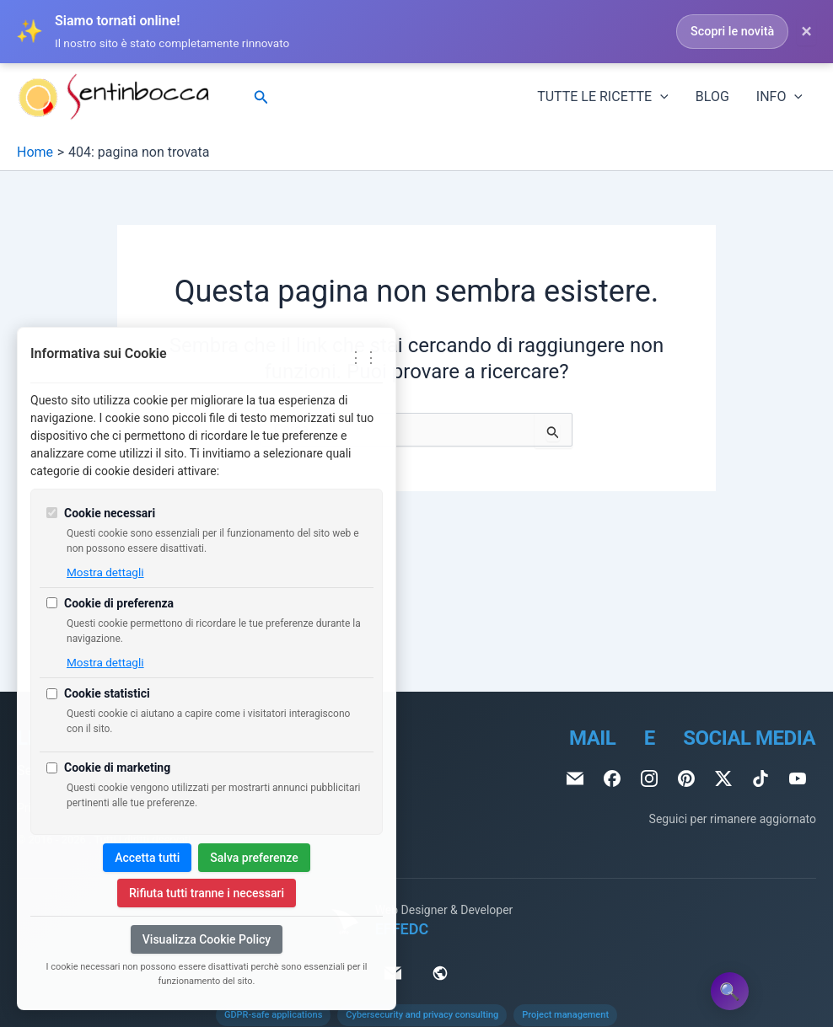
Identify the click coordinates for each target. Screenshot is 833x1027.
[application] (660, 97)
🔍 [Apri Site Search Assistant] (729, 992)
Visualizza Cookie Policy (206, 939)
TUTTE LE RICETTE (603, 97)
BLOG (712, 96)
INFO (779, 97)
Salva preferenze (254, 857)
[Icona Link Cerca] (261, 97)
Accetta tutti (147, 857)
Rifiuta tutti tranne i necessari (206, 893)
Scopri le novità (732, 31)
